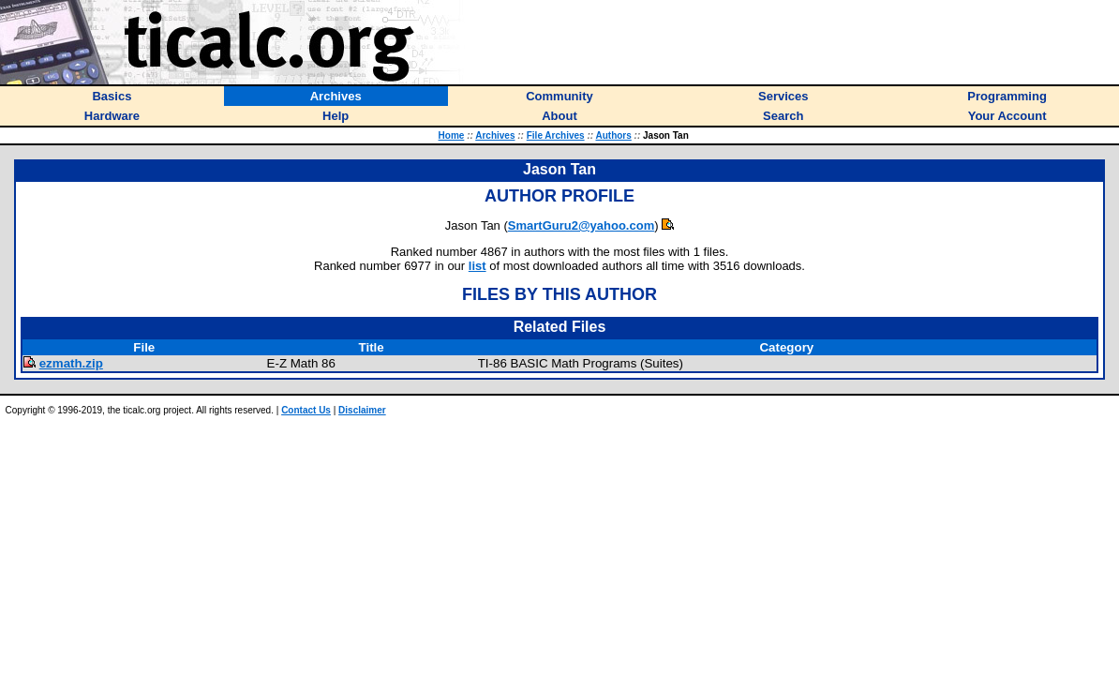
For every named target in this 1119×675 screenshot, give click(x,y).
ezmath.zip (71, 363)
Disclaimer (362, 410)
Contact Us (306, 410)
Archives (495, 135)
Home (452, 135)
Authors (613, 135)
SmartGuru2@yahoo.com (581, 225)
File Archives (556, 135)
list (477, 266)
